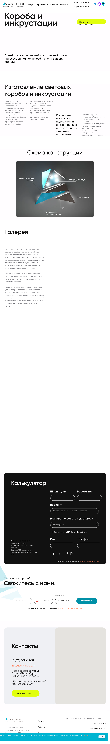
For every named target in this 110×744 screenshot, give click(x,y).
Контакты (64, 5)
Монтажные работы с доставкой (71, 518)
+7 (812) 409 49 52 (82, 3)
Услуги (31, 5)
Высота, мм (84, 491)
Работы (41, 727)
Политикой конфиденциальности (90, 561)
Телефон (83, 539)
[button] (92, 22)
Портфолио (41, 5)
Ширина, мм (58, 491)
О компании (52, 5)
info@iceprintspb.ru (23, 665)
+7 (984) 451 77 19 (81, 7)
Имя (52, 539)
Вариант (56, 505)
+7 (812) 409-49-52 (23, 660)
